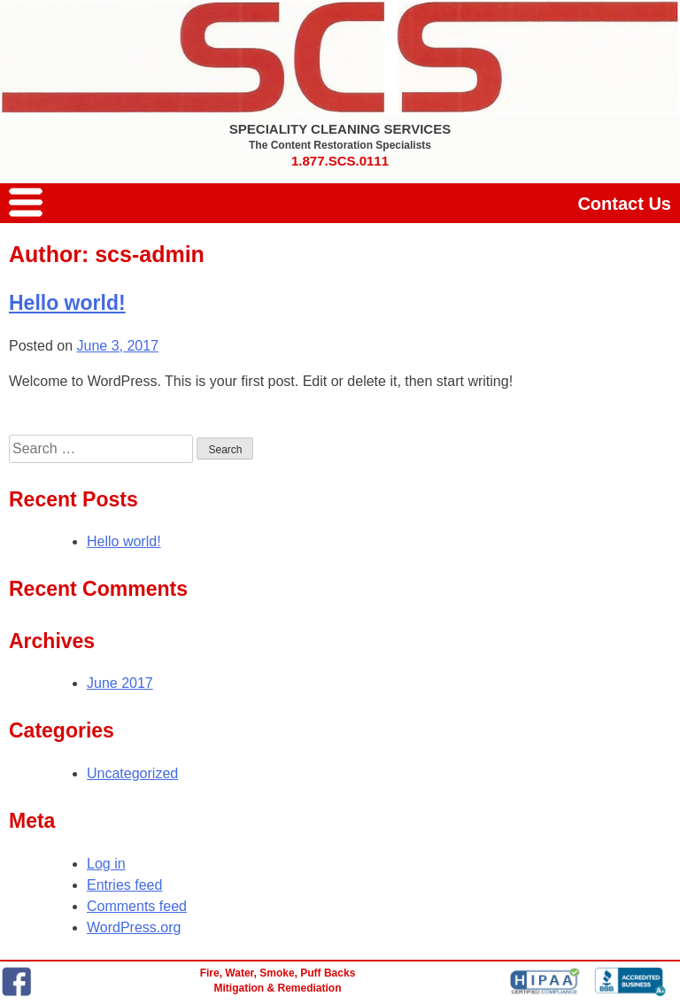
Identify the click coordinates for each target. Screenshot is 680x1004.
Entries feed (124, 884)
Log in (106, 863)
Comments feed (137, 906)
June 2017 (120, 683)
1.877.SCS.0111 (340, 160)
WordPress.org (134, 927)
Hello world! (67, 302)
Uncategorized (132, 773)
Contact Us (624, 203)
